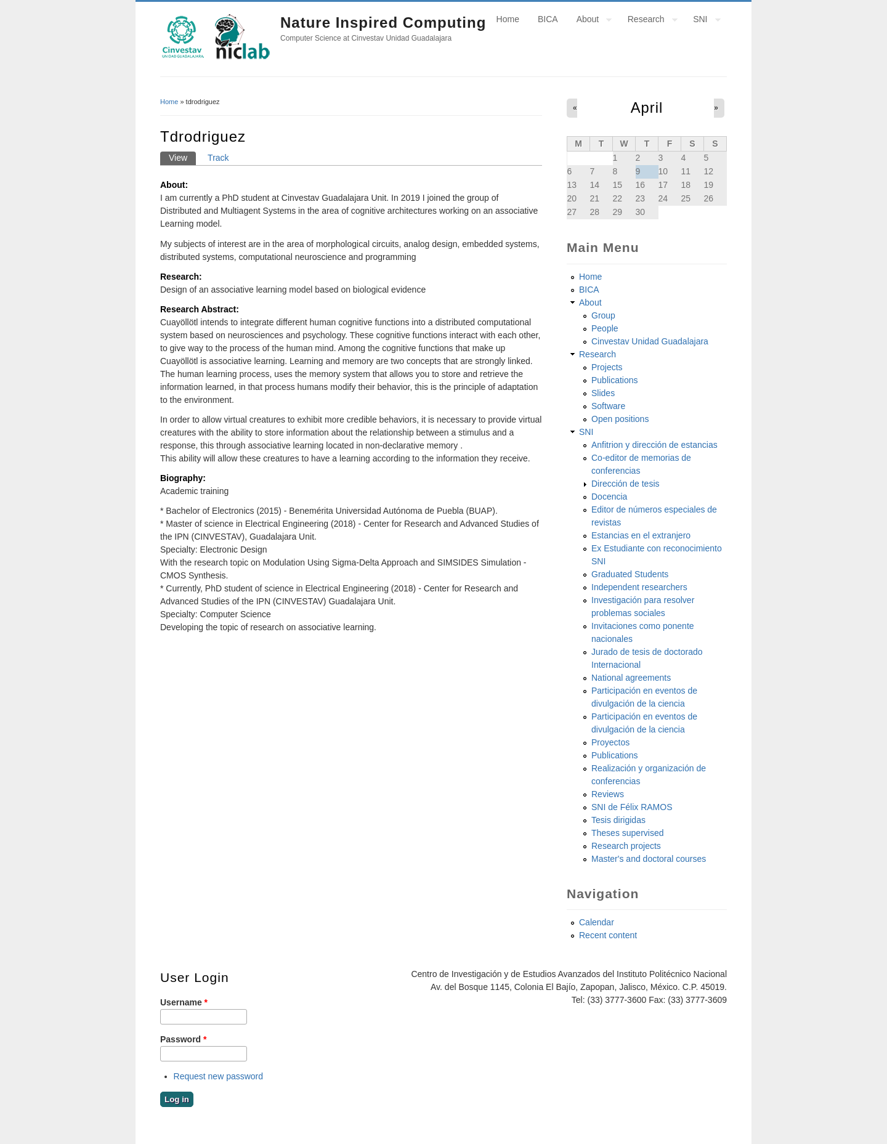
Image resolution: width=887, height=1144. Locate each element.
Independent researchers (639, 587)
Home (507, 19)
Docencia (609, 496)
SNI (702, 21)
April (647, 107)
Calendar (596, 922)
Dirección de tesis (625, 484)
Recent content (608, 935)
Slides (603, 393)
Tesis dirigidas (618, 820)
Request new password (219, 1076)
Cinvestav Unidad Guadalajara (649, 341)
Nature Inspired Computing (383, 22)
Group (603, 315)
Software (608, 406)
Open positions (620, 419)
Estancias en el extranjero (641, 535)
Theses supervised (627, 833)
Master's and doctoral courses (648, 859)
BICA (548, 19)
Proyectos (610, 742)
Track (218, 158)
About (589, 21)
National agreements (631, 678)
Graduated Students (629, 574)
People (604, 328)
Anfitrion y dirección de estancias (654, 445)
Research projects (626, 846)
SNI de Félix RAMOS (631, 807)
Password (183, 1039)
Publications (614, 380)
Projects (607, 367)
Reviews (607, 794)
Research (648, 21)
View (182, 157)
